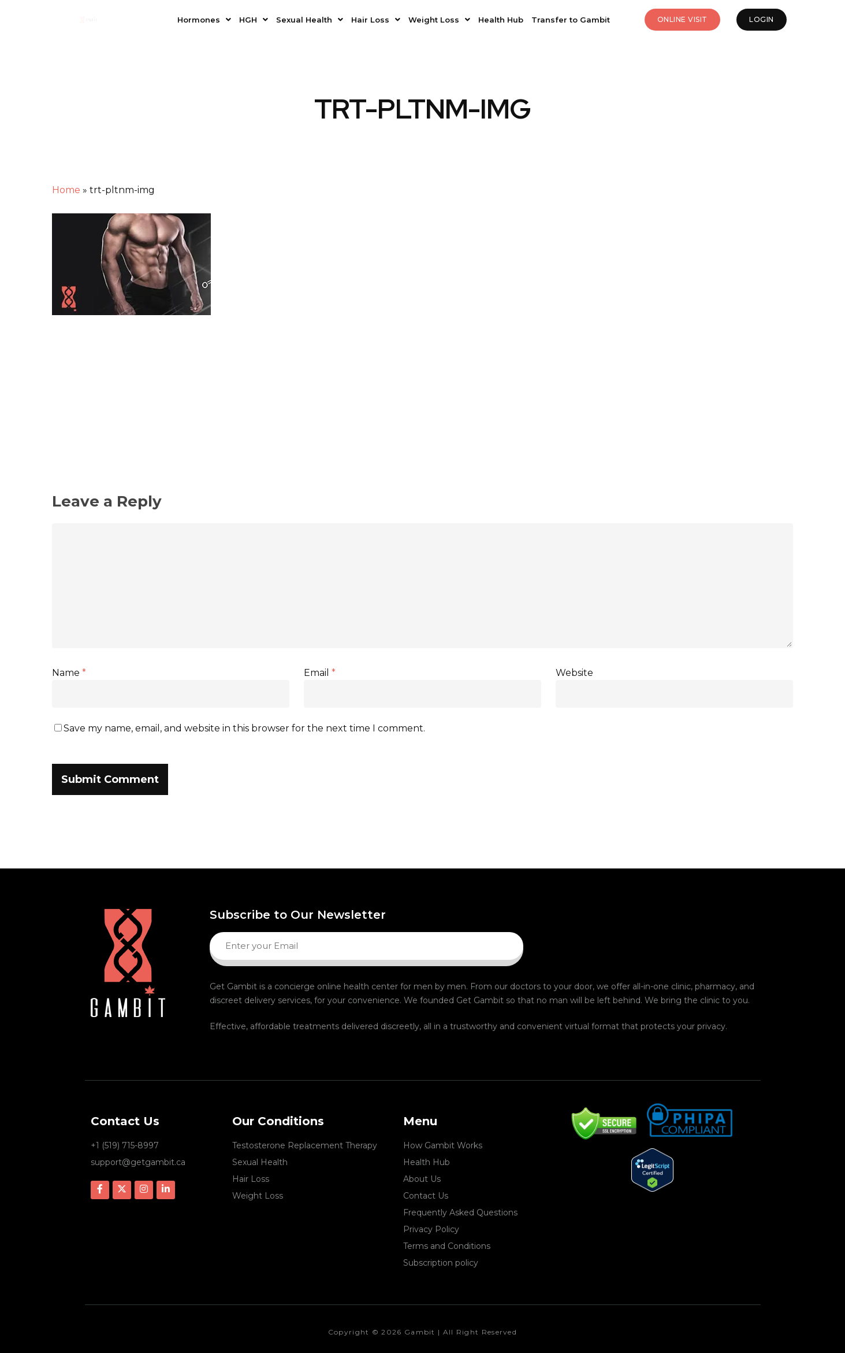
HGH (253, 19)
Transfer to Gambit (570, 19)
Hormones (204, 19)
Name (69, 672)
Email (320, 672)
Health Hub (500, 19)
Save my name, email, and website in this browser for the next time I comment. (244, 728)
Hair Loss (375, 19)
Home (66, 189)
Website (574, 672)
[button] (204, 20)
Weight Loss (439, 19)
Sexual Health (309, 19)
